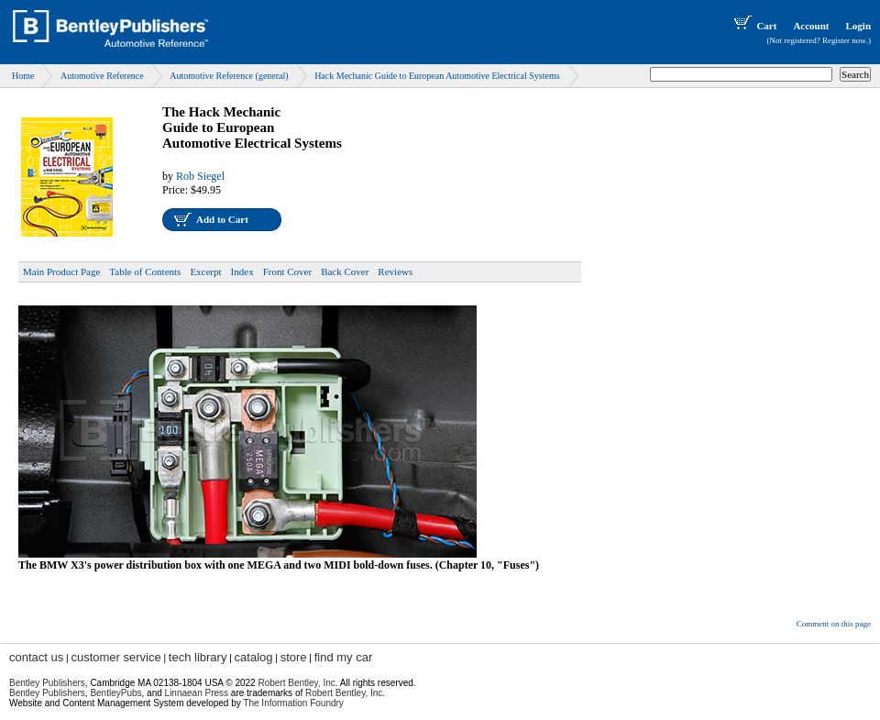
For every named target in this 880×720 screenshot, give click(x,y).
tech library (198, 657)
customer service (115, 657)
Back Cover (344, 271)
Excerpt (205, 271)
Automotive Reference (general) (229, 76)
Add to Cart (222, 219)
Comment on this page (834, 623)
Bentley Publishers (47, 683)
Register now (844, 40)
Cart (753, 25)
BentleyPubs (115, 693)
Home (23, 76)
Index (242, 271)
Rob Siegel (200, 176)
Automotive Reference (102, 76)
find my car (343, 657)
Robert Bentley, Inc (296, 683)
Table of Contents (145, 271)
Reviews (395, 271)
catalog (254, 657)
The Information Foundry (293, 703)
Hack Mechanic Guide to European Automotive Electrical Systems (436, 76)
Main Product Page (61, 271)
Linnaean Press (197, 693)
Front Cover (287, 271)
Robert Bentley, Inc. (345, 693)
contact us (36, 657)
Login (858, 25)
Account (811, 25)
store (293, 657)
